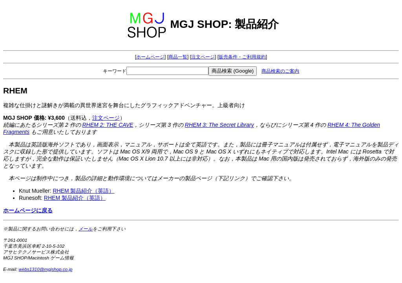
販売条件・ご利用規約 (242, 57)
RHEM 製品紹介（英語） (83, 191)
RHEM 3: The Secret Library (219, 125)
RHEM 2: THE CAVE (107, 125)
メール (86, 228)
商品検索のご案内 (280, 71)
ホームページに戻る (28, 210)
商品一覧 (177, 57)
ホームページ (150, 57)
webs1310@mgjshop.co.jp (46, 269)
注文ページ (203, 57)
